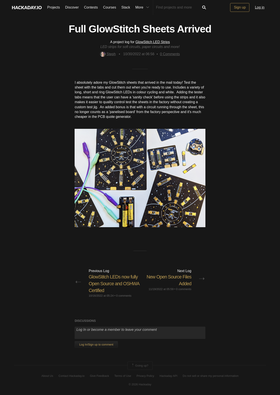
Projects (53, 7)
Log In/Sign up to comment (96, 344)
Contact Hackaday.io (72, 375)
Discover (72, 7)
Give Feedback (99, 375)
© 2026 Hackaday (140, 384)
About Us (47, 375)
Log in (259, 7)
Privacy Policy (145, 375)
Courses (109, 7)
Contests (91, 7)
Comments (170, 54)
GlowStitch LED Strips (152, 42)
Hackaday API (168, 375)
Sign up (240, 7)
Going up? (140, 365)
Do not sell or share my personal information (210, 375)
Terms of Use (122, 375)
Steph (108, 54)
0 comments (123, 295)
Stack (125, 7)
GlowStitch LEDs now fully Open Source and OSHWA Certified (114, 283)
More (143, 7)
